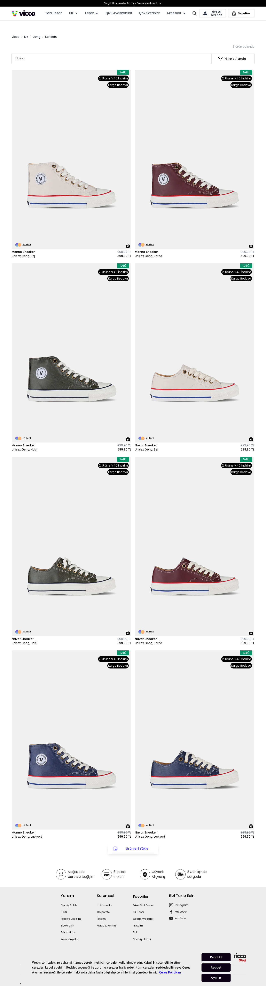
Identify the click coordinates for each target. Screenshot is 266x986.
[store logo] (23, 13)
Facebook (181, 903)
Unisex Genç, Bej (23, 247)
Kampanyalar (69, 930)
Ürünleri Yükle (137, 840)
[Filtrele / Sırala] (232, 50)
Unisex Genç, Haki (24, 441)
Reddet (216, 967)
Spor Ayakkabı (142, 930)
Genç (36, 28)
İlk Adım (138, 917)
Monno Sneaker (23, 243)
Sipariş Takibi (69, 896)
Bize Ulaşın (67, 917)
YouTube (180, 909)
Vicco (15, 28)
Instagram (181, 896)
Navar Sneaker (146, 437)
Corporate (103, 903)
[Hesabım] (213, 13)
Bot (135, 923)
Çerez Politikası (170, 972)
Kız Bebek (138, 903)
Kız (26, 28)
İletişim (101, 910)
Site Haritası (68, 923)
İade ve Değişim (71, 910)
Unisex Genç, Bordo (148, 247)
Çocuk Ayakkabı (143, 910)
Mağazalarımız (106, 917)
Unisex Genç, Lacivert (27, 828)
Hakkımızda (104, 896)
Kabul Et (216, 957)
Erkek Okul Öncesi (143, 896)
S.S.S (64, 903)
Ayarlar (216, 977)
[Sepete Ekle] (127, 237)
